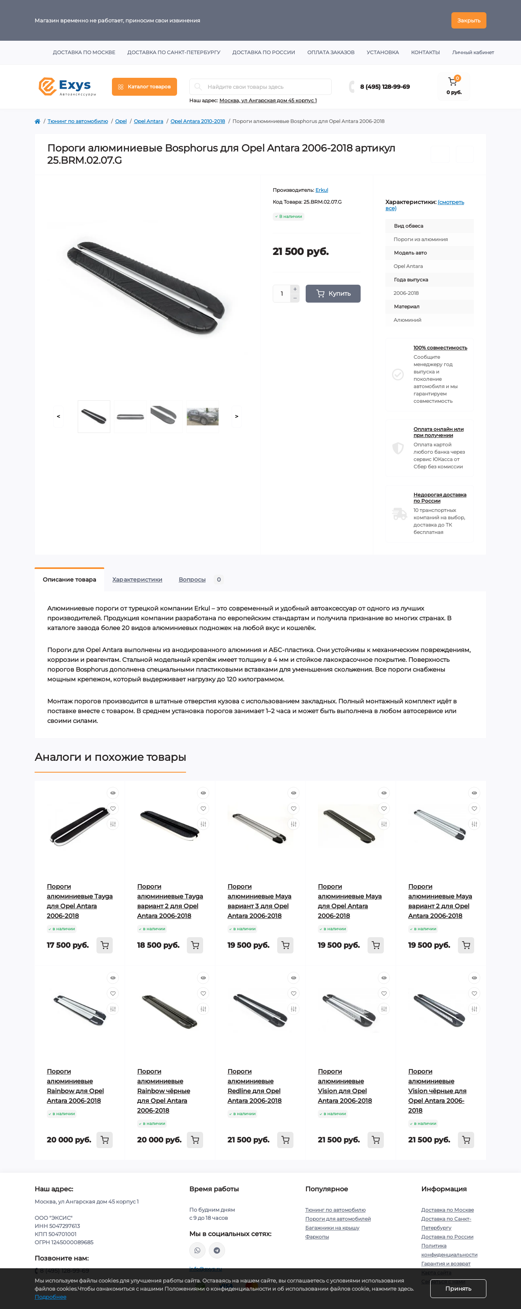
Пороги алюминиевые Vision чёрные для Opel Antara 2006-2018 (437, 1090)
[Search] (198, 87)
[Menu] (144, 87)
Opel (121, 121)
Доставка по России (263, 52)
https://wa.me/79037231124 (197, 1250)
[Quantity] (282, 294)
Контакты (425, 52)
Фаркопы (317, 1237)
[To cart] (104, 945)
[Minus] (295, 298)
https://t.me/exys (217, 1250)
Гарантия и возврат (446, 1264)
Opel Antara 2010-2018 (198, 121)
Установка (383, 52)
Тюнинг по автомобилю (78, 121)
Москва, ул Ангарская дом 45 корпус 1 (268, 100)
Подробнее (50, 1297)
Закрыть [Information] (469, 20)
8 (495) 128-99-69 (385, 86)
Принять (458, 1288)
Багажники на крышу (332, 1228)
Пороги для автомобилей (338, 1219)
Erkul (321, 190)
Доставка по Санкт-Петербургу (173, 52)
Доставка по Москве (84, 52)
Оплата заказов (331, 52)
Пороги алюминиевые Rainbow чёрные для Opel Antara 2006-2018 (163, 1090)
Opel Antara (148, 121)
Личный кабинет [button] (473, 52)
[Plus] (295, 289)
